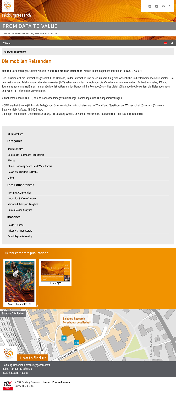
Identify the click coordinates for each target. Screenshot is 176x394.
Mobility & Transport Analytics (23, 204)
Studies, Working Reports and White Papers (30, 166)
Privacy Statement (61, 382)
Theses (11, 160)
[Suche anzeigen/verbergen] (172, 43)
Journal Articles (15, 149)
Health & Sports (16, 225)
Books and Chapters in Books (23, 172)
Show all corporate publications (20, 305)
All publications (15, 134)
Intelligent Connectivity (19, 192)
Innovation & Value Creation (22, 198)
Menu (8, 43)
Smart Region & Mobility (20, 236)
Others (11, 177)
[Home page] (8, 6)
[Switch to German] (165, 43)
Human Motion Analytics (20, 210)
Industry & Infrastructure (20, 230)
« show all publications (14, 52)
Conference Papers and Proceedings (26, 155)
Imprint (46, 382)
